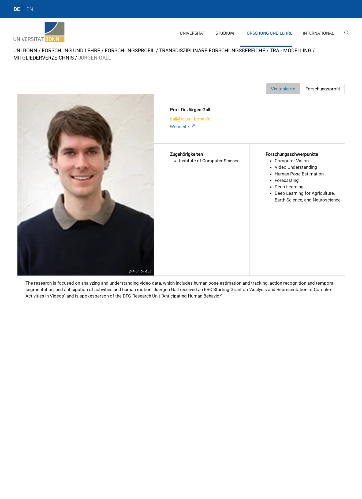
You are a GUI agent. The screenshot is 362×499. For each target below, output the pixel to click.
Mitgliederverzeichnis (43, 58)
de (16, 9)
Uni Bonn (25, 50)
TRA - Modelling (290, 50)
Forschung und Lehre (268, 32)
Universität (192, 32)
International (318, 32)
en (30, 9)
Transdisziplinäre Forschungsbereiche (212, 50)
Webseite (183, 126)
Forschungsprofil (130, 50)
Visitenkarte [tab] (283, 88)
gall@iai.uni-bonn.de (190, 119)
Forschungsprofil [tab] (322, 88)
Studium (224, 32)
